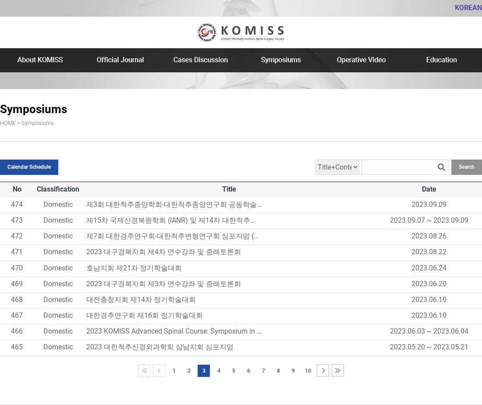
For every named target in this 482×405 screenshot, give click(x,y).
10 (308, 371)
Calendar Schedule (29, 167)
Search (467, 167)
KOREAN (468, 8)
